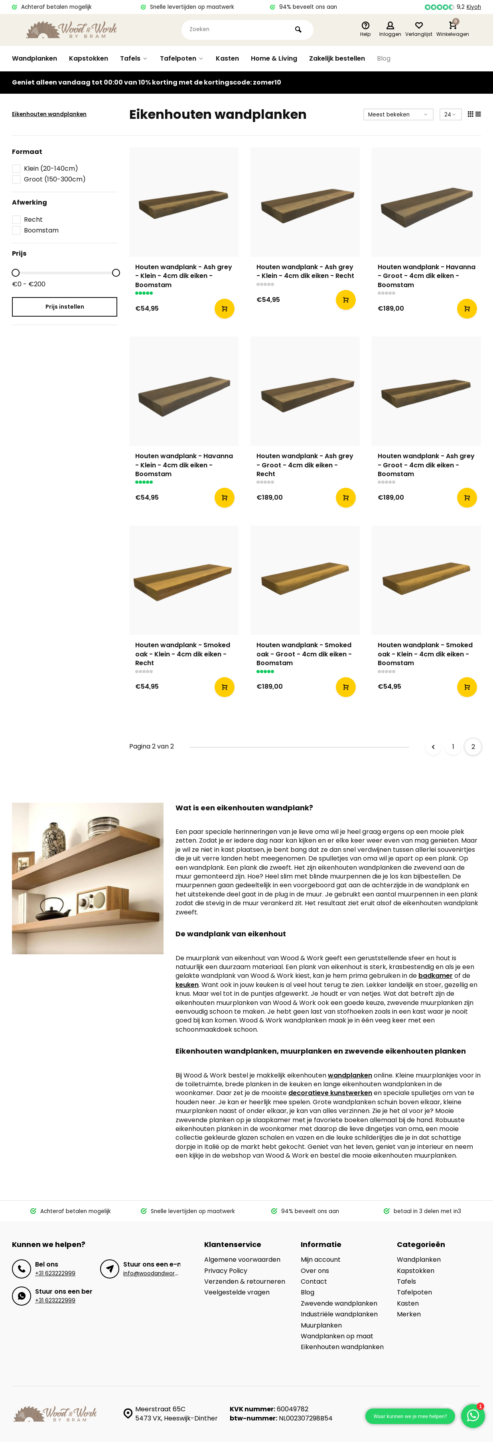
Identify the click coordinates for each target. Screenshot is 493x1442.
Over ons (315, 1271)
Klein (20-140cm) (51, 168)
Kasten (227, 58)
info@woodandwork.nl (153, 1273)
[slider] (16, 273)
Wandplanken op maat (337, 1336)
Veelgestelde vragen (237, 1292)
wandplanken (350, 1075)
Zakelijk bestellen (337, 58)
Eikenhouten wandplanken (49, 114)
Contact (314, 1281)
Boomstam (41, 230)
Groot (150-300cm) (55, 179)
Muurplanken (321, 1325)
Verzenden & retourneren (244, 1281)
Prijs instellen (64, 307)
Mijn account (321, 1259)
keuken (187, 984)
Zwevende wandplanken (339, 1303)
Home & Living (274, 58)
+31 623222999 (55, 1273)
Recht (33, 219)
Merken (409, 1314)
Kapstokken (88, 58)
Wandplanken (34, 58)
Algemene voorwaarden (242, 1259)
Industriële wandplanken (339, 1314)
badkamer (435, 975)
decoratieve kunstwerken (330, 1092)
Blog (383, 58)
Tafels (134, 58)
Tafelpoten (182, 58)
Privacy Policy (225, 1271)
